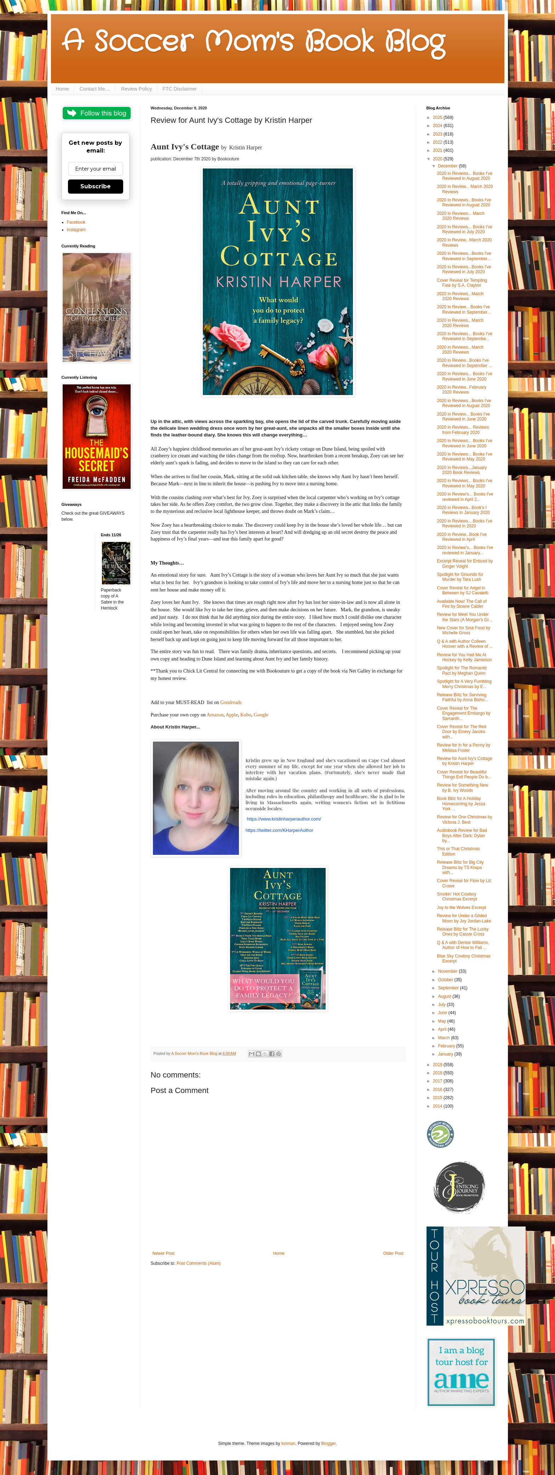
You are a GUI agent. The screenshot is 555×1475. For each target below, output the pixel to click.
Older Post (393, 1253)
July (442, 1004)
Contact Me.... (95, 89)
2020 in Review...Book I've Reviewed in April (461, 537)
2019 (438, 1064)
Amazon (215, 715)
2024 (438, 125)
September (449, 987)
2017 (438, 1081)
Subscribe (95, 186)
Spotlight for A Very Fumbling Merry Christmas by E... (464, 684)
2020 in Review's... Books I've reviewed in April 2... (465, 497)
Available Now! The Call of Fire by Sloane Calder (461, 604)
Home (62, 89)
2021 (438, 150)
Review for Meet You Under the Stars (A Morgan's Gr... (464, 617)
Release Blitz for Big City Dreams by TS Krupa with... (460, 867)
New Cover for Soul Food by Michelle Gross (463, 630)
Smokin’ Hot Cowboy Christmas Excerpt (457, 897)
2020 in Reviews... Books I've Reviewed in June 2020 (464, 376)
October (446, 979)
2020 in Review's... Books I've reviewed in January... (465, 550)
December (448, 166)
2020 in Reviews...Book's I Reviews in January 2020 (463, 510)
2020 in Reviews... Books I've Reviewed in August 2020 (464, 176)
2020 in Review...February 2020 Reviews (461, 390)
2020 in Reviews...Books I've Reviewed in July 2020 (464, 269)
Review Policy (136, 89)
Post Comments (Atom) (199, 1263)
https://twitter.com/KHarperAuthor (279, 830)
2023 (438, 134)
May (442, 1021)
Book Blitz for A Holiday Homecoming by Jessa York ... (461, 803)
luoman (288, 1443)
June (443, 1012)
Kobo (245, 715)
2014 (438, 1106)
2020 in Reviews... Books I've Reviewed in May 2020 (464, 457)
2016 (438, 1089)
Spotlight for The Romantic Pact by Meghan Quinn (462, 670)
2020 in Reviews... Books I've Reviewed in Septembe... (464, 336)
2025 (438, 117)
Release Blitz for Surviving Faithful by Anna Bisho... (462, 697)
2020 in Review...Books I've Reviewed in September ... (464, 363)
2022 (438, 142)
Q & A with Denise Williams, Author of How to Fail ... (463, 945)
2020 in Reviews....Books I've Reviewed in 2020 (464, 523)
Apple (231, 715)
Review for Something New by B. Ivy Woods (462, 788)
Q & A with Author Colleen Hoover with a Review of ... (465, 644)
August (445, 996)
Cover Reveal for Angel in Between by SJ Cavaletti (462, 590)
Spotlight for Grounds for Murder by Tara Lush (460, 577)
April (442, 1029)
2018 (438, 1072)
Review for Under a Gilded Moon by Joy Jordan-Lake (464, 918)
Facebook (76, 222)
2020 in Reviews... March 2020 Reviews (461, 216)
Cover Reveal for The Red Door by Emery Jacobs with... (461, 731)
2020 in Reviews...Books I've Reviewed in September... (464, 256)
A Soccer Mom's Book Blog (253, 42)
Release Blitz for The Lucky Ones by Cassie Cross (462, 932)
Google (261, 715)
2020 (438, 158)
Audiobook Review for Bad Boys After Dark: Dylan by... (462, 835)
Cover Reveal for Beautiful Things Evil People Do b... (464, 774)
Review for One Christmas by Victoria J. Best (464, 819)
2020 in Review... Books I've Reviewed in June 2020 (463, 417)
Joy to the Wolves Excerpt (461, 907)
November (448, 971)
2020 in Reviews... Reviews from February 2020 (463, 430)
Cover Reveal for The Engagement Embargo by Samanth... (463, 713)
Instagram (76, 229)
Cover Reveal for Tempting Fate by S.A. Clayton (462, 283)
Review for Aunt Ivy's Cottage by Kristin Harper (464, 761)
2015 (438, 1097)
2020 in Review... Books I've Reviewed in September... (464, 309)
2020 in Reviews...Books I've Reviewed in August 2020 (464, 202)
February (447, 1046)
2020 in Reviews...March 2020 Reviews (460, 296)
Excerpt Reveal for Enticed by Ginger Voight (465, 563)
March (444, 1037)
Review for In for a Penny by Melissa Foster (463, 748)
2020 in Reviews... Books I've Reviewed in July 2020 (464, 229)
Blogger (328, 1443)
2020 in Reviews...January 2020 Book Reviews (462, 470)
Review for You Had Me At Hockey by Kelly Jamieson (464, 657)
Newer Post (163, 1253)
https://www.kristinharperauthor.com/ (284, 819)
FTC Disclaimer (179, 89)
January (446, 1054)
